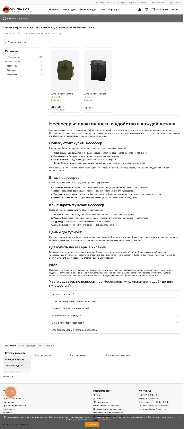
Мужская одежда (15, 353)
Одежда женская (14, 359)
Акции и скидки (87, 9)
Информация (158, 2)
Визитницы (24, 74)
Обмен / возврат (101, 402)
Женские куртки (14, 365)
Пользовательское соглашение (108, 412)
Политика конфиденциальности (108, 409)
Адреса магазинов (138, 2)
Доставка (99, 2)
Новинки (53, 9)
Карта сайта (9, 409)
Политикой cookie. (102, 419)
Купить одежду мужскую (118, 355)
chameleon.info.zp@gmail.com (153, 409)
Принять (92, 424)
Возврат (122, 2)
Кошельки (24, 70)
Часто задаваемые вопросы (106, 405)
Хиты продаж (68, 9)
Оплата (111, 2)
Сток (102, 9)
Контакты (7, 412)
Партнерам (114, 9)
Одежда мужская (78, 355)
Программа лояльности (14, 405)
